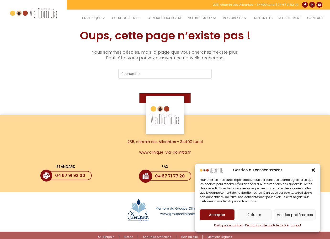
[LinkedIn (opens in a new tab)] (312, 5)
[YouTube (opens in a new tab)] (319, 5)
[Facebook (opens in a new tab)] (305, 5)
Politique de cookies (228, 227)
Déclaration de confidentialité (266, 227)
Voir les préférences (295, 216)
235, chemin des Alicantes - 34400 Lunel (244, 4)
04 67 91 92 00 (287, 4)
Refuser (254, 216)
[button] (313, 172)
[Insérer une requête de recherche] (165, 74)
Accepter (217, 216)
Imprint (296, 227)
